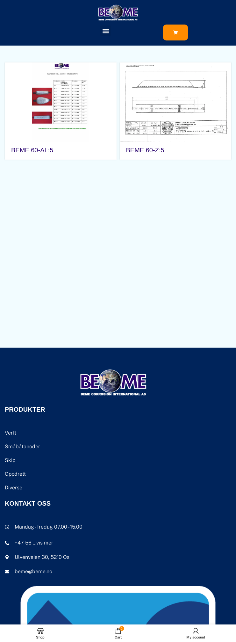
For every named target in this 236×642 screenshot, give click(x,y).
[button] (105, 30)
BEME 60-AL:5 (32, 150)
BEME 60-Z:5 (145, 150)
